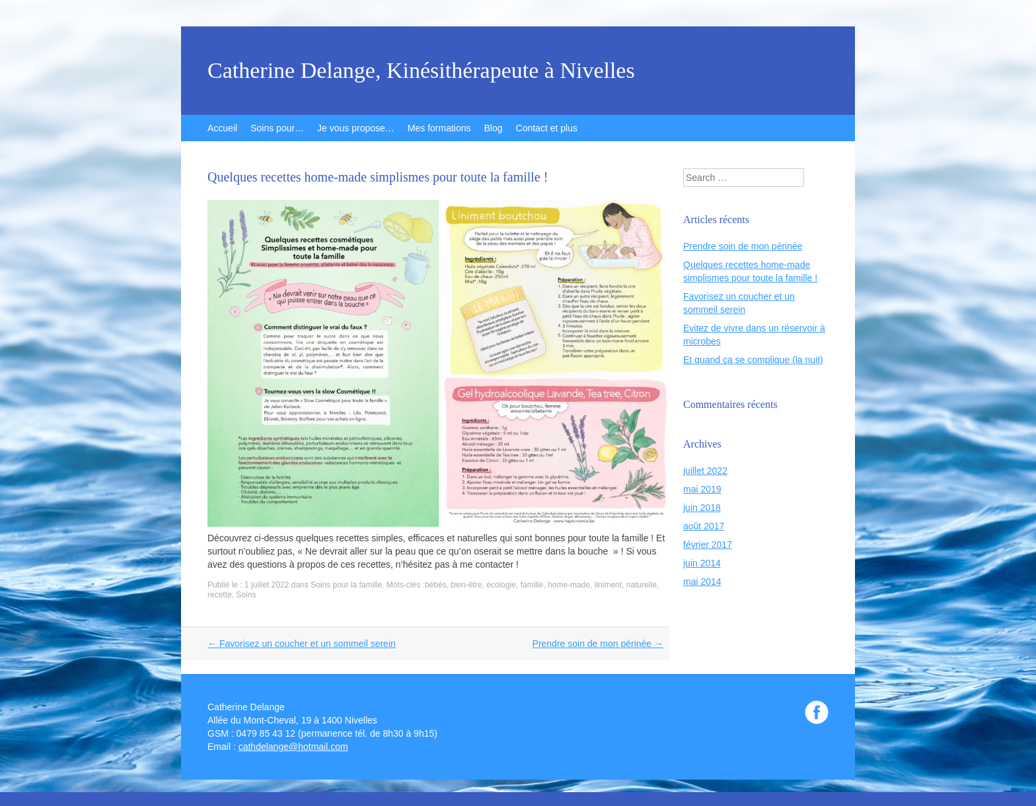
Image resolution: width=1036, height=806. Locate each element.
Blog (493, 128)
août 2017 (703, 526)
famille (532, 584)
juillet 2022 (705, 470)
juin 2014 (702, 563)
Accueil (222, 128)
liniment (608, 584)
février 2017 (707, 544)
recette (219, 594)
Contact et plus (546, 128)
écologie (501, 584)
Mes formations (439, 128)
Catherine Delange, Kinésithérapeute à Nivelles (421, 70)
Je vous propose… (355, 128)
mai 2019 (702, 489)
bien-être (466, 584)
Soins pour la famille (346, 584)
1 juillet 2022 (266, 584)
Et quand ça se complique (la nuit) (753, 359)
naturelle (641, 584)
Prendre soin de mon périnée (598, 643)
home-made (569, 584)
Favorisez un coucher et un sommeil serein (301, 643)
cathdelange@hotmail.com (293, 746)
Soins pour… (277, 128)
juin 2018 (702, 507)
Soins (246, 594)
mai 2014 (702, 581)
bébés (436, 584)
